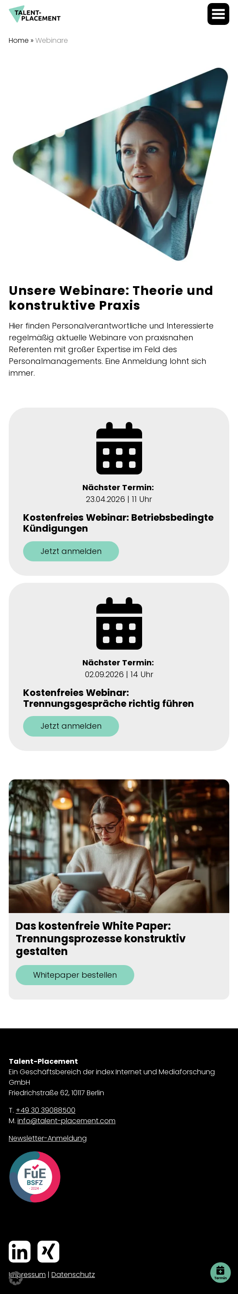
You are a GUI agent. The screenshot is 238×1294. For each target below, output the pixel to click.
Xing (39, 1241)
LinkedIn (12, 1241)
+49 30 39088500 (45, 1110)
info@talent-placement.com (66, 1121)
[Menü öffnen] (218, 14)
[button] (15, 1278)
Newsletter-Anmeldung (48, 1138)
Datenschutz (73, 1275)
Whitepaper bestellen (75, 974)
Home (19, 40)
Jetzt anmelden (71, 551)
